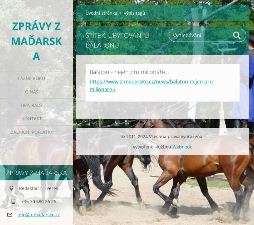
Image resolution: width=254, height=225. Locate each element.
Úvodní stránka (101, 13)
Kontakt (32, 119)
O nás (31, 92)
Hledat (237, 35)
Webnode (182, 147)
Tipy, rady (31, 105)
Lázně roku (31, 78)
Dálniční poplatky (31, 132)
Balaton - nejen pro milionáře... (129, 72)
